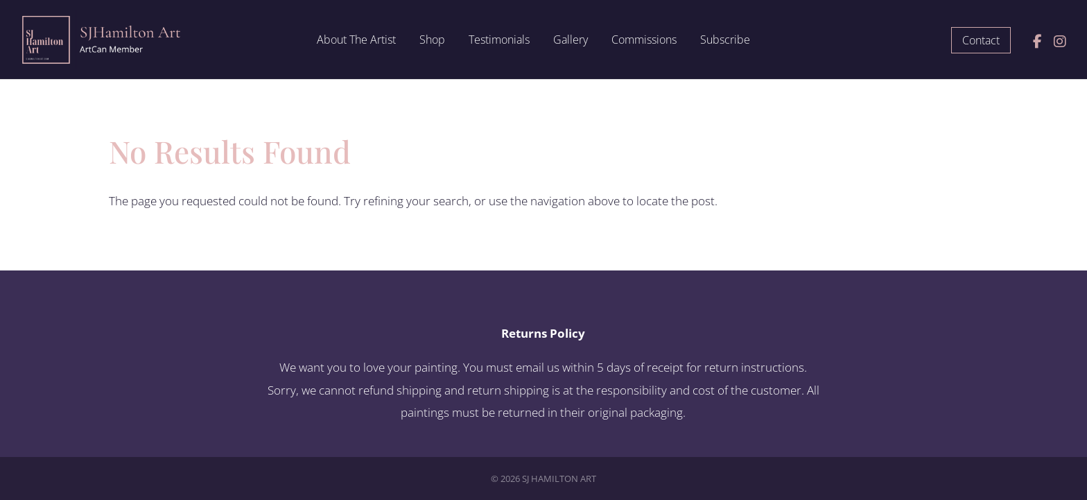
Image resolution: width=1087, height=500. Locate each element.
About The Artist (356, 41)
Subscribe (725, 41)
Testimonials (499, 41)
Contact (981, 40)
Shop (432, 41)
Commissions (644, 41)
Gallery (570, 41)
